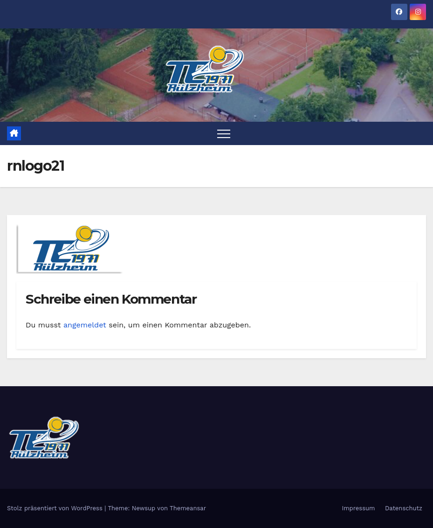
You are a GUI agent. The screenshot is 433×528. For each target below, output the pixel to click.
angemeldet (84, 324)
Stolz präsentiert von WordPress (55, 508)
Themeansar (188, 508)
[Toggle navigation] (223, 133)
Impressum (358, 508)
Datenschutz (403, 508)
